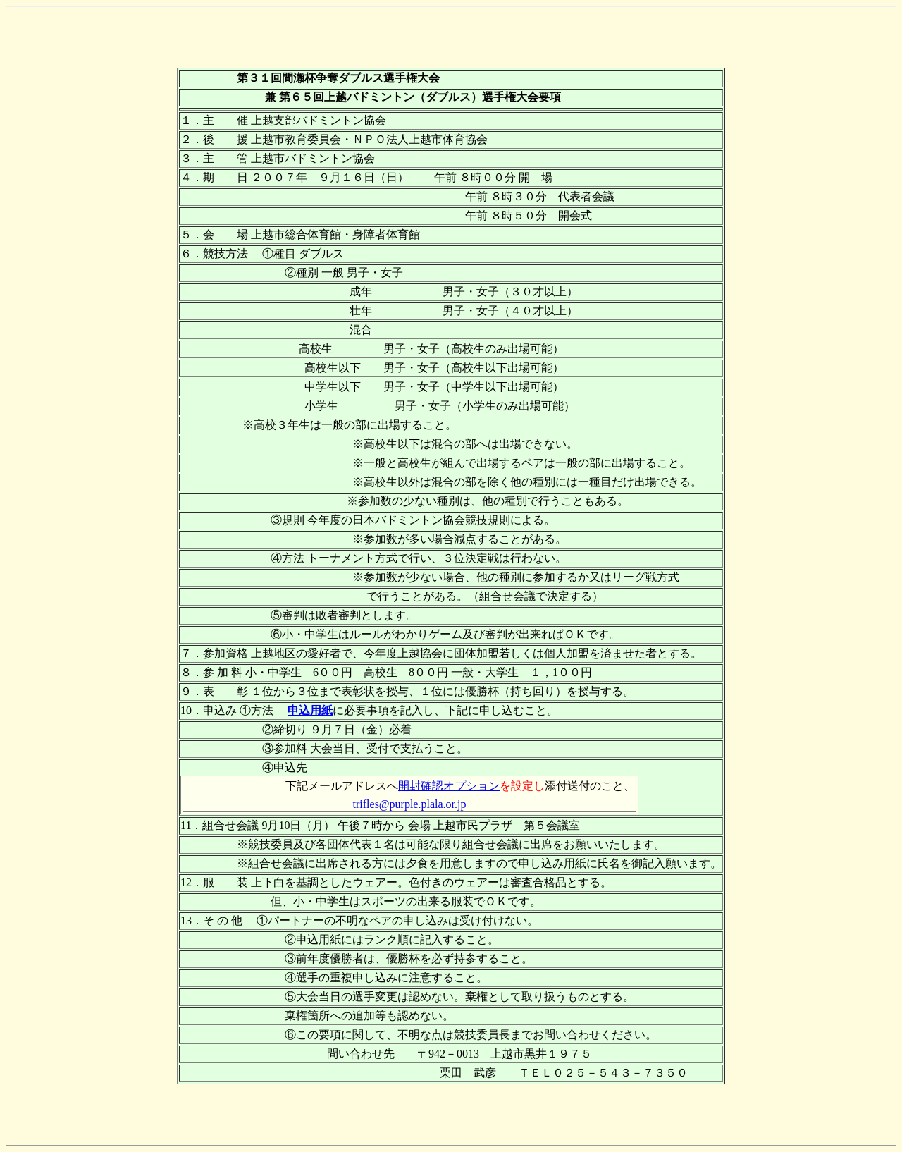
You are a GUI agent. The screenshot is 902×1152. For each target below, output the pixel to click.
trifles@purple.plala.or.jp (410, 804)
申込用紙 (310, 710)
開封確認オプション (449, 786)
